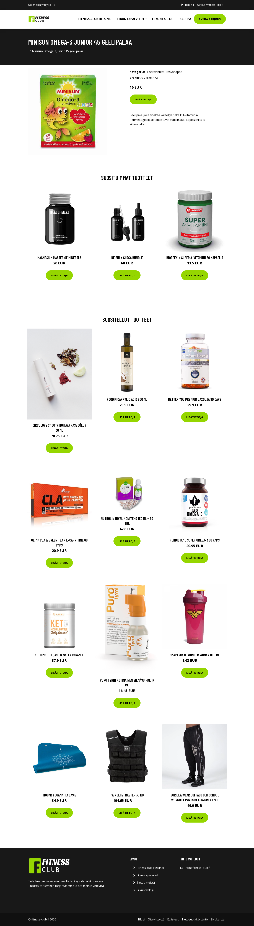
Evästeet (173, 919)
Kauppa (185, 19)
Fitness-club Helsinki (95, 19)
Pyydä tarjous (210, 19)
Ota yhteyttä (156, 919)
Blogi (141, 919)
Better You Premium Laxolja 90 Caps (194, 399)
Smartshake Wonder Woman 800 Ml (195, 655)
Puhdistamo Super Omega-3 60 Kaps (195, 540)
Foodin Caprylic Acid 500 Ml (127, 399)
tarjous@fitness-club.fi (210, 4)
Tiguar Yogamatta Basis (59, 795)
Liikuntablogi (163, 19)
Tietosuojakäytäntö (195, 919)
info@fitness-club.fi (197, 868)
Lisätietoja (143, 99)
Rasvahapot (174, 72)
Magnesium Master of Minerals (59, 257)
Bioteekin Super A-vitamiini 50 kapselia (194, 257)
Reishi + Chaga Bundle (127, 257)
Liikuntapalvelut (147, 875)
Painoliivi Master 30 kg (127, 795)
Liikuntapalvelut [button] (131, 19)
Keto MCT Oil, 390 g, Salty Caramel (59, 655)
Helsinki (189, 4)
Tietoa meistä (145, 883)
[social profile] (55, 4)
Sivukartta (217, 919)
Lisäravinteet (155, 72)
